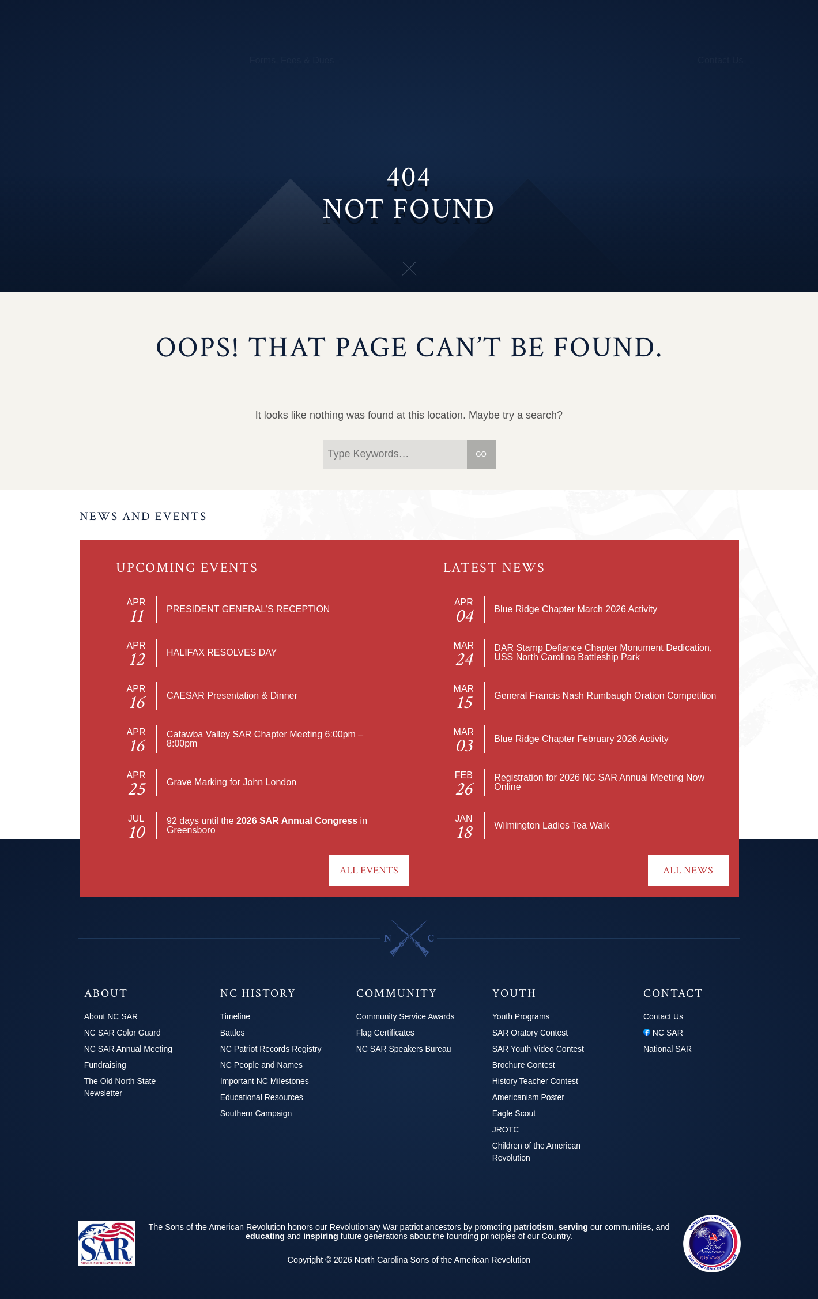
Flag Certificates (385, 1032)
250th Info (479, 60)
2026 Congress (655, 60)
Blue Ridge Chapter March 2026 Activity (575, 609)
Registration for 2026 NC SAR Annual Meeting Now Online (599, 782)
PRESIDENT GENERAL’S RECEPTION (248, 609)
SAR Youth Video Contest (538, 1048)
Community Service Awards (405, 1016)
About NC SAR (111, 1016)
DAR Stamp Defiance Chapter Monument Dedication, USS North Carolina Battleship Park (603, 652)
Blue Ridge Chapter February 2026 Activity (581, 739)
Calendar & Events (199, 60)
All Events (369, 870)
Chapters (130, 60)
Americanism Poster (528, 1097)
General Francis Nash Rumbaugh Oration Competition (605, 696)
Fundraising (105, 1065)
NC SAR (663, 1032)
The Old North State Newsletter (120, 1087)
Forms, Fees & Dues (292, 60)
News (600, 60)
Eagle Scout (514, 1113)
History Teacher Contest (535, 1081)
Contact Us (720, 60)
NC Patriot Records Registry (271, 1048)
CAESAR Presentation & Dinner (232, 696)
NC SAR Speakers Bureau (403, 1048)
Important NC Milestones (264, 1081)
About (89, 60)
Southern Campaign (256, 1113)
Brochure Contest (523, 1065)
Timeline (235, 1016)
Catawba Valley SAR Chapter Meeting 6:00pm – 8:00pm (265, 738)
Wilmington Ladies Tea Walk (551, 825)
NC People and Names (261, 1065)
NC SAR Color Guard (122, 1032)
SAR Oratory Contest (530, 1032)
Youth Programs (545, 60)
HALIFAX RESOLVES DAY (222, 652)
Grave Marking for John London (231, 782)
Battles (232, 1032)
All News (688, 870)
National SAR (667, 1048)
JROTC (505, 1129)
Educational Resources (261, 1097)
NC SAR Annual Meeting (128, 1048)
